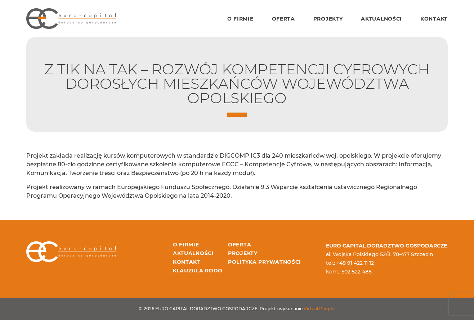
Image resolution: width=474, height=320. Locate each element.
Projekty (328, 19)
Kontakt (434, 19)
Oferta (283, 19)
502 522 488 (356, 271)
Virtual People (319, 308)
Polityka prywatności (264, 262)
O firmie (240, 19)
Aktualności (381, 19)
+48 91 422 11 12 (355, 263)
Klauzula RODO (198, 270)
